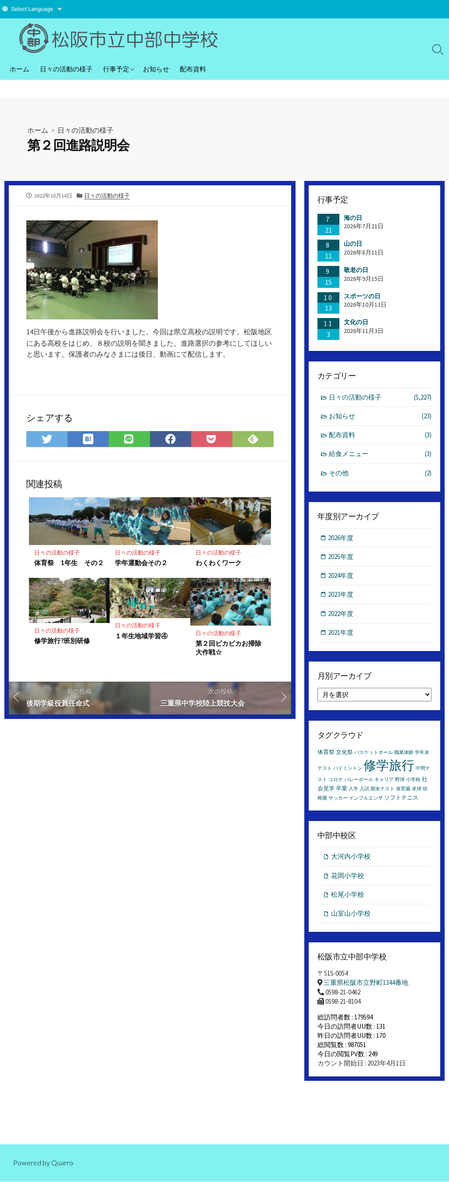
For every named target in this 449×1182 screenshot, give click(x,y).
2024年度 (341, 576)
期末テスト (383, 790)
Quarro (62, 1163)
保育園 (403, 790)
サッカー (338, 799)
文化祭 (344, 753)
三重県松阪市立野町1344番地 (366, 984)
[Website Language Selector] (36, 9)
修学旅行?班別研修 (62, 641)
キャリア (384, 781)
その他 (380, 474)
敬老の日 (356, 270)
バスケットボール (373, 754)
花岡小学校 (347, 877)
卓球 (416, 790)
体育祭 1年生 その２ (69, 562)
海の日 (353, 218)
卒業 (341, 789)
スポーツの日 (362, 296)
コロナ (335, 781)
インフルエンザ (366, 799)
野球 (400, 781)
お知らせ (156, 69)
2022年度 (341, 614)
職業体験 (403, 754)
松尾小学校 (347, 896)
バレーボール (358, 781)
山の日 (353, 244)
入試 (364, 790)
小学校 (413, 781)
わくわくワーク (219, 562)
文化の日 (356, 322)
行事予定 (116, 69)
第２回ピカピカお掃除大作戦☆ (228, 648)
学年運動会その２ (141, 562)
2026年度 (341, 538)
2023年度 (341, 595)
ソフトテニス (401, 799)
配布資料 (193, 69)
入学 (353, 790)
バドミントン (347, 769)
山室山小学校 (351, 915)
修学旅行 (388, 766)
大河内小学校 (351, 858)
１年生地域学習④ (141, 636)
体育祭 (326, 753)
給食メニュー (380, 454)
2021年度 (341, 634)
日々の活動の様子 (66, 69)
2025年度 (341, 557)
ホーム (19, 69)
